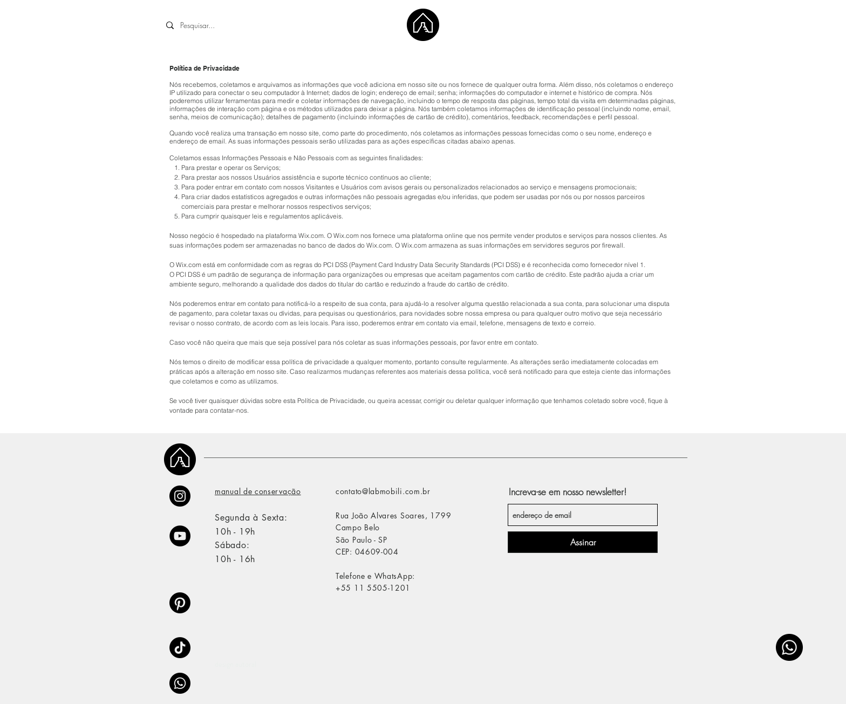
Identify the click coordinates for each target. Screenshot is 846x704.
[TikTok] (179, 647)
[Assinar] (583, 542)
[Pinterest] (179, 602)
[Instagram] (179, 496)
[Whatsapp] (789, 647)
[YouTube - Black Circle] (179, 535)
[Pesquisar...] (240, 25)
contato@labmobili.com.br (383, 491)
